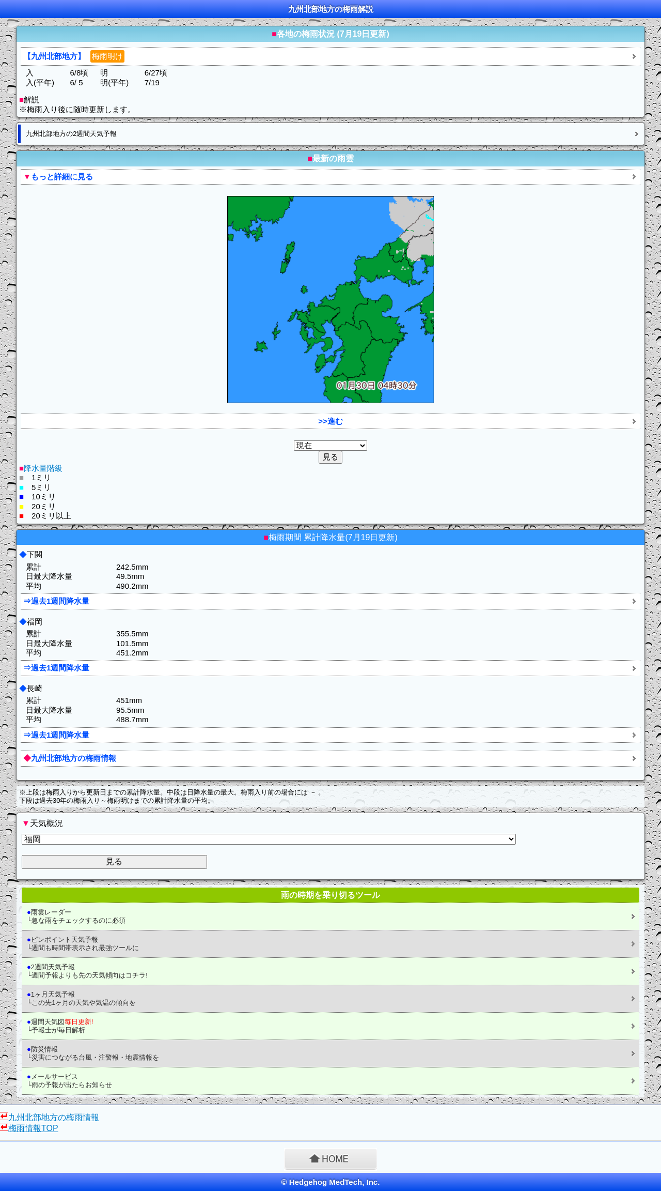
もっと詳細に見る (58, 176)
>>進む (330, 421)
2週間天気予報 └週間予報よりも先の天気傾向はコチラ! (87, 971)
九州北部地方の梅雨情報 (69, 758)
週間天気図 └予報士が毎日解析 (60, 1026)
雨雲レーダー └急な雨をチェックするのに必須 (76, 916)
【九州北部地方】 (73, 56)
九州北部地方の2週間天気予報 (71, 134)
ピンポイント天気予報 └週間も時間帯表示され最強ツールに (83, 944)
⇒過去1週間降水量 (56, 601)
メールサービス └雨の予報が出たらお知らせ (69, 1081)
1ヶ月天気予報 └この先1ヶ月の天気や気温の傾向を (81, 998)
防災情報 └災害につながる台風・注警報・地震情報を (93, 1053)
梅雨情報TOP (33, 1128)
